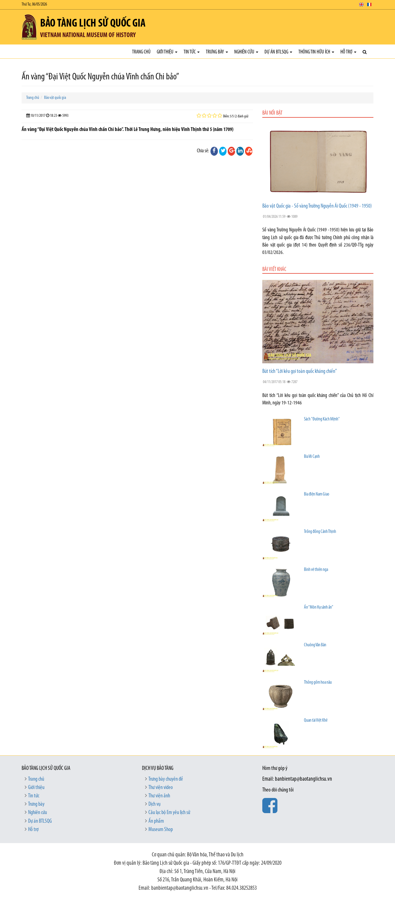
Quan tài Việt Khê (315, 720)
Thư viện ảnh (159, 796)
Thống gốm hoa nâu (318, 682)
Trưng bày (217, 52)
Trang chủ (141, 52)
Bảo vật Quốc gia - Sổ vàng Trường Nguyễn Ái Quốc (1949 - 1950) (317, 206)
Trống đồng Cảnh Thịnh (320, 532)
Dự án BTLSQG (278, 52)
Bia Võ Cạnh (312, 456)
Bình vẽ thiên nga (316, 570)
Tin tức (192, 52)
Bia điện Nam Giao (316, 494)
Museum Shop (160, 830)
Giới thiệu (167, 52)
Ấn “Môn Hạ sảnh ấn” (318, 607)
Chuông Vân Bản (315, 645)
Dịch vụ (154, 804)
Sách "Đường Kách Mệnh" (322, 419)
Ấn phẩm (156, 821)
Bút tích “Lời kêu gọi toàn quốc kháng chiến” (299, 371)
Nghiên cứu (246, 52)
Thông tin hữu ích (316, 52)
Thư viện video (160, 788)
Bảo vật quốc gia (55, 97)
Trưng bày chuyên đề (165, 779)
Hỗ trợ (348, 52)
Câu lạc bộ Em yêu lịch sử (169, 813)
